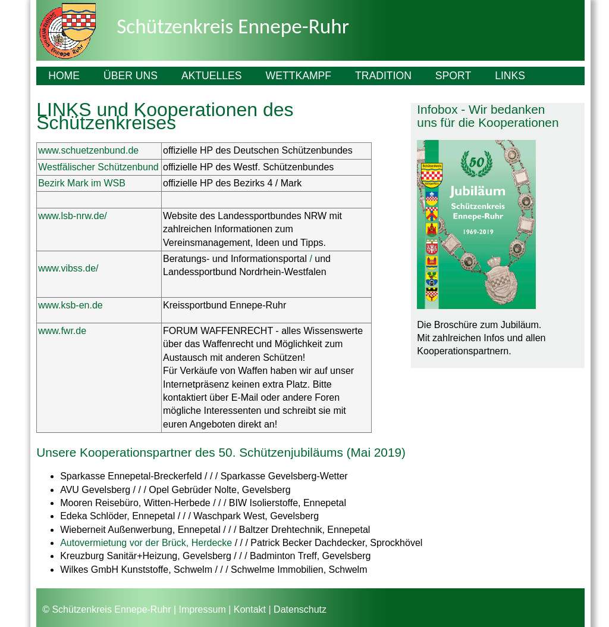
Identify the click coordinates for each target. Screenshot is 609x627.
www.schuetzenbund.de (88, 150)
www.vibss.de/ (68, 268)
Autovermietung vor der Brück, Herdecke (146, 543)
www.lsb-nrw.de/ (72, 216)
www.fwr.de (62, 331)
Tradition (383, 76)
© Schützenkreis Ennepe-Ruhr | (109, 609)
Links (510, 76)
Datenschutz (300, 609)
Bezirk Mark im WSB (81, 183)
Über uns (130, 76)
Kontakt (250, 609)
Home (64, 76)
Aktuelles (211, 76)
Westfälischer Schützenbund (98, 167)
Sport (453, 76)
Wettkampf (298, 76)
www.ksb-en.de (70, 305)
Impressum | (205, 609)
